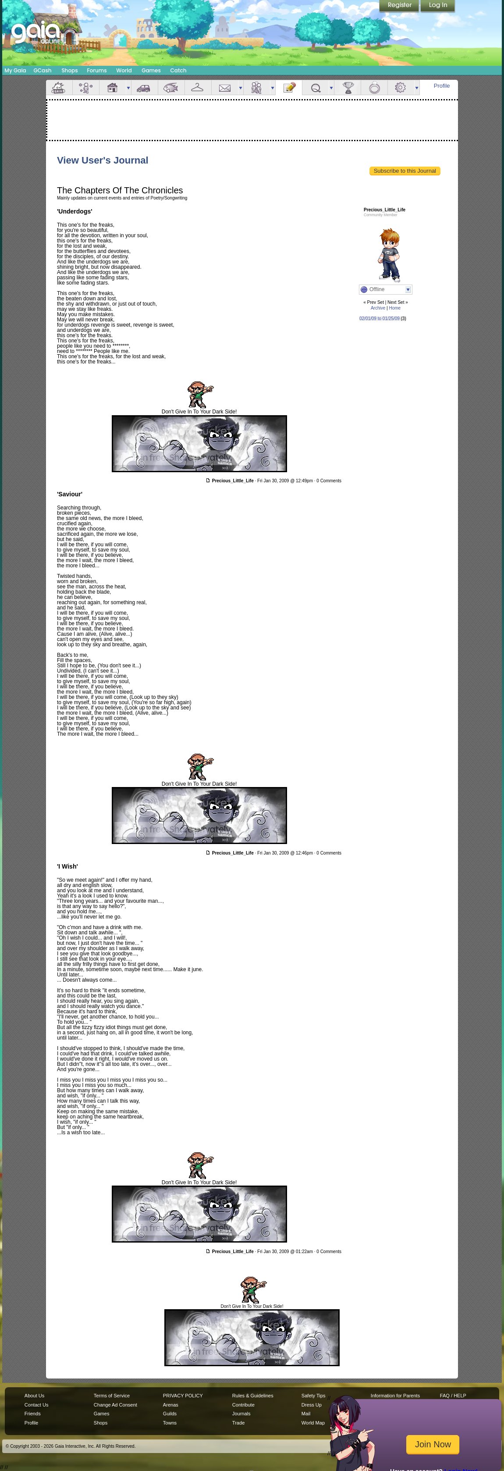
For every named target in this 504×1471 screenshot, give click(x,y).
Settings (401, 87)
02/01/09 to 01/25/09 (379, 318)
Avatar (86, 87)
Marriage (374, 87)
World (124, 70)
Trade (238, 1422)
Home (395, 308)
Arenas (170, 1404)
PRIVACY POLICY (183, 1395)
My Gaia (15, 70)
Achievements (347, 87)
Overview (59, 87)
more (128, 87)
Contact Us (37, 1404)
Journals (241, 1413)
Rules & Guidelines (252, 1395)
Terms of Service (112, 1395)
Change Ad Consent (115, 1404)
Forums (96, 70)
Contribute (243, 1404)
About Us (34, 1395)
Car (144, 87)
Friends (257, 87)
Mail (225, 87)
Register (399, 6)
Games (151, 70)
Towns (170, 1422)
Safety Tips (314, 1395)
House (112, 87)
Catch (178, 70)
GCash (43, 70)
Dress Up (312, 1404)
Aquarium (171, 87)
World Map (313, 1422)
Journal (289, 87)
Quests (315, 87)
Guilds (170, 1413)
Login (437, 6)
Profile (442, 85)
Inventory (198, 87)
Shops (69, 70)
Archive (378, 308)
